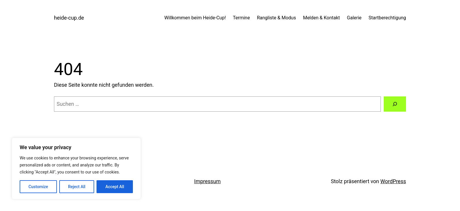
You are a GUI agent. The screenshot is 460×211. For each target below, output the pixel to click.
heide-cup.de (69, 18)
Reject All (76, 186)
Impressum (207, 181)
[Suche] (395, 104)
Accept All (114, 186)
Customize (38, 186)
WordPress (393, 181)
